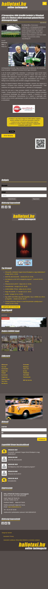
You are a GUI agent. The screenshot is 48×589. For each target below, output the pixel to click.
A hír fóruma (8, 136)
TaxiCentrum (26, 377)
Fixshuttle (26, 364)
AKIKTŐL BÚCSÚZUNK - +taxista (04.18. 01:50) (19, 276)
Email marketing (4, 438)
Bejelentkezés (11, 199)
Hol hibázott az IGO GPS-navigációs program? (21, 467)
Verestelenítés (12, 481)
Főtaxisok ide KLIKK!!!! (14, 474)
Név (2, 432)
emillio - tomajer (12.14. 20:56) (14, 294)
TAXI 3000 (26, 375)
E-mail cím (4, 426)
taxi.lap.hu (4, 383)
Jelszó (3, 192)
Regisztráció (36, 199)
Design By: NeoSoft (7, 532)
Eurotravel (4, 375)
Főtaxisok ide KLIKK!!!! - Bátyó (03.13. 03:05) (18, 284)
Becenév (4, 185)
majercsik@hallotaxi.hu (14, 507)
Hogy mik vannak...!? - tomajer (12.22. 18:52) (18, 291)
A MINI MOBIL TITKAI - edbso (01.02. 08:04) (18, 289)
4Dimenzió (4, 364)
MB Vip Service (27, 380)
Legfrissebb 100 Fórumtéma (11, 307)
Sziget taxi (4, 377)
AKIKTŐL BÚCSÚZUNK (15, 460)
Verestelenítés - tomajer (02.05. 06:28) (16, 286)
